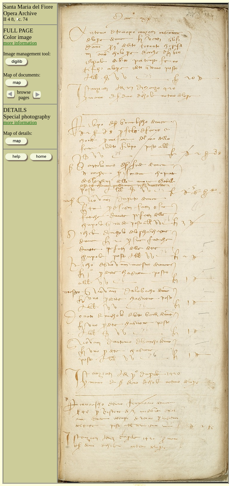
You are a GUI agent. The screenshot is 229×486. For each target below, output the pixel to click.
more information (20, 43)
